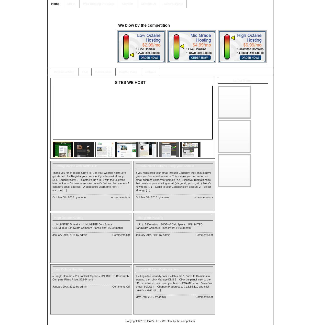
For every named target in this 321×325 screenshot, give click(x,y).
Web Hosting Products (98, 4)
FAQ (85, 71)
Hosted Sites (103, 71)
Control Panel (173, 4)
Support (127, 4)
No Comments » (120, 197)
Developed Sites (64, 71)
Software (150, 71)
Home (55, 4)
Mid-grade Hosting (150, 218)
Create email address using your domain (166, 166)
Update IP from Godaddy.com (158, 269)
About (71, 4)
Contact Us (148, 4)
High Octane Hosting (69, 218)
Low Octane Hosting (69, 269)
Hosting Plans (128, 71)
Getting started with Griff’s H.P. (76, 166)
